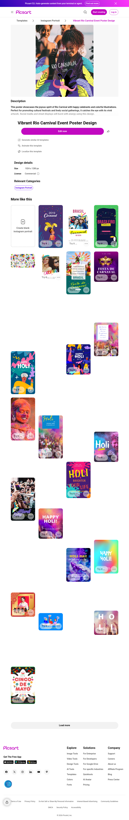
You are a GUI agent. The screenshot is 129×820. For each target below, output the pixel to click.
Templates (71, 774)
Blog (110, 774)
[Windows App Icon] (32, 763)
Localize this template (32, 151)
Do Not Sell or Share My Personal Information (56, 801)
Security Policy (62, 807)
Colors (70, 779)
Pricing (86, 785)
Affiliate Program (115, 769)
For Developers (90, 759)
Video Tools (72, 759)
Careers (111, 759)
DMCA (50, 807)
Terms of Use (16, 801)
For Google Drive (90, 764)
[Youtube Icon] (39, 772)
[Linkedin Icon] (31, 772)
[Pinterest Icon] (47, 772)
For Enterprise (89, 753)
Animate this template (32, 146)
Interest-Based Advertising (87, 801)
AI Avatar (87, 779)
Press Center (114, 779)
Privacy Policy (30, 801)
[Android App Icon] (20, 763)
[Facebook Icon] (6, 772)
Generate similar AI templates (35, 140)
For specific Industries (93, 769)
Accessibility (76, 807)
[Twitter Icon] (14, 772)
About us (112, 764)
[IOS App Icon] (8, 763)
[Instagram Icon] (22, 772)
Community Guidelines (109, 801)
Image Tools (72, 753)
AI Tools (70, 769)
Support (111, 753)
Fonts (69, 785)
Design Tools (73, 764)
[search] (85, 12)
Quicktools (88, 774)
